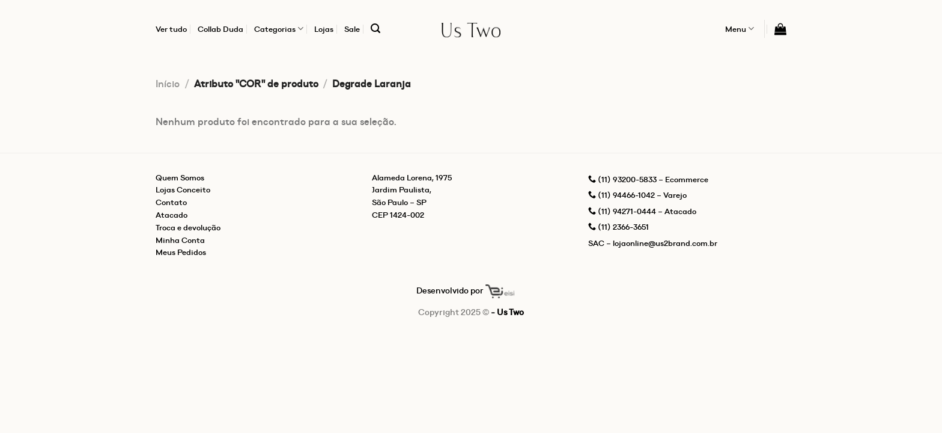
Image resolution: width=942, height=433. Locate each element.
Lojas (323, 29)
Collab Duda (220, 29)
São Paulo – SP (399, 202)
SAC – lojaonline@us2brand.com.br (652, 243)
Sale (352, 29)
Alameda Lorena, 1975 (412, 177)
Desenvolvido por (465, 290)
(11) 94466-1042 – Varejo (637, 195)
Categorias (278, 28)
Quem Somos (180, 177)
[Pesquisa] (375, 28)
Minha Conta (180, 240)
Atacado (171, 215)
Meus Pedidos (181, 252)
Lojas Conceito (183, 189)
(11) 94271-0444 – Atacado (642, 211)
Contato (171, 202)
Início (168, 84)
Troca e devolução (188, 227)
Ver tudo (171, 29)
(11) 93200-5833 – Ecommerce (648, 179)
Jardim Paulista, (401, 189)
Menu (739, 28)
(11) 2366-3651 (618, 227)
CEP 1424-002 (398, 215)
